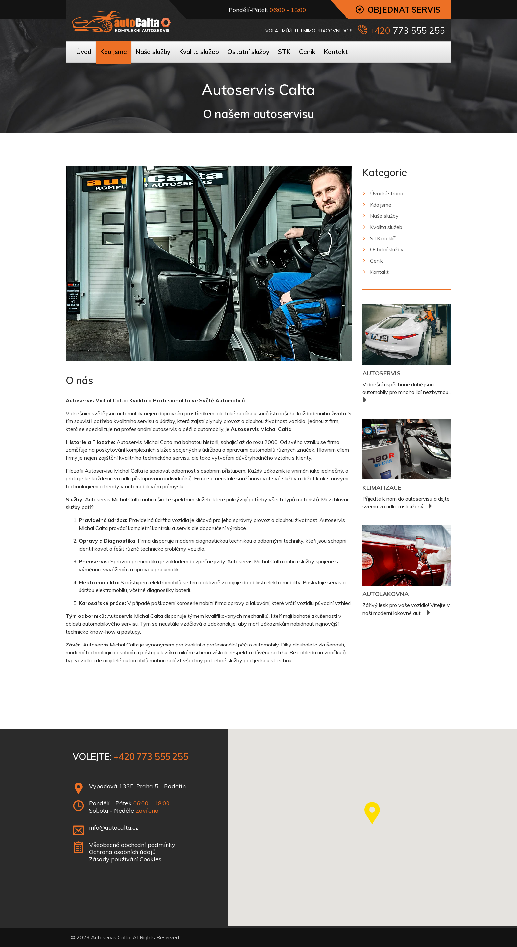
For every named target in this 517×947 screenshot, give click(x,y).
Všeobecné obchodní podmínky (132, 844)
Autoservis (381, 373)
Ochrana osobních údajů (122, 852)
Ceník (376, 260)
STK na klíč (383, 238)
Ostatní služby (387, 249)
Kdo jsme (380, 204)
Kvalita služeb (386, 227)
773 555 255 (417, 30)
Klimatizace (381, 487)
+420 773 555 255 (150, 756)
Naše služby (384, 216)
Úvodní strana (386, 193)
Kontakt (379, 272)
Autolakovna (385, 594)
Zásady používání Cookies (125, 859)
